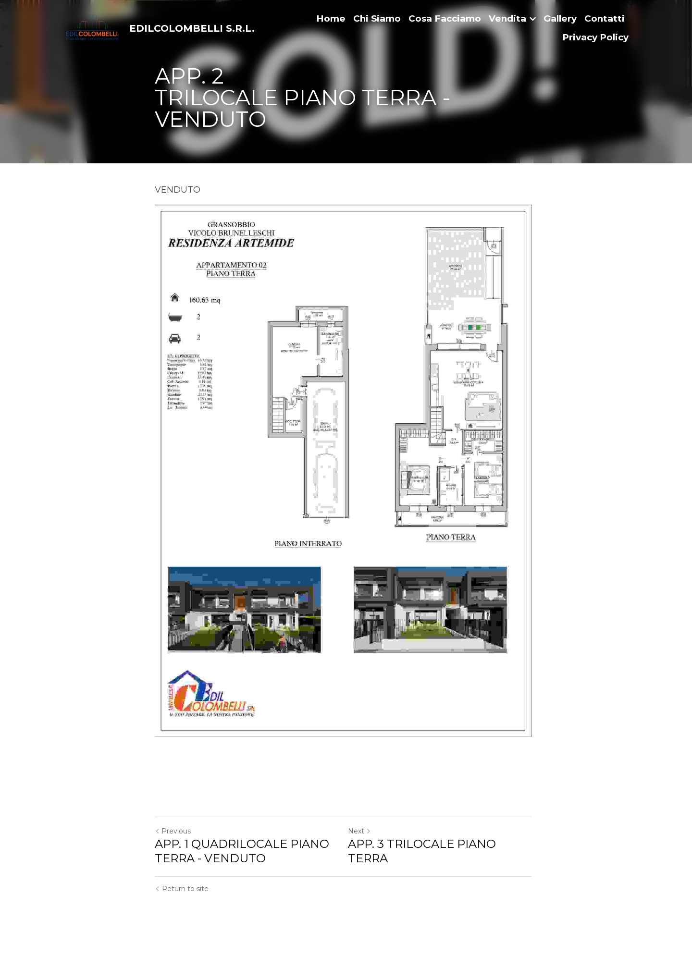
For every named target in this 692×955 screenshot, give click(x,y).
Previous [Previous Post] (173, 839)
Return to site (182, 897)
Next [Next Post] (362, 839)
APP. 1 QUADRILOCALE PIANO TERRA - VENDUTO (242, 859)
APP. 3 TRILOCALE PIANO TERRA (425, 859)
